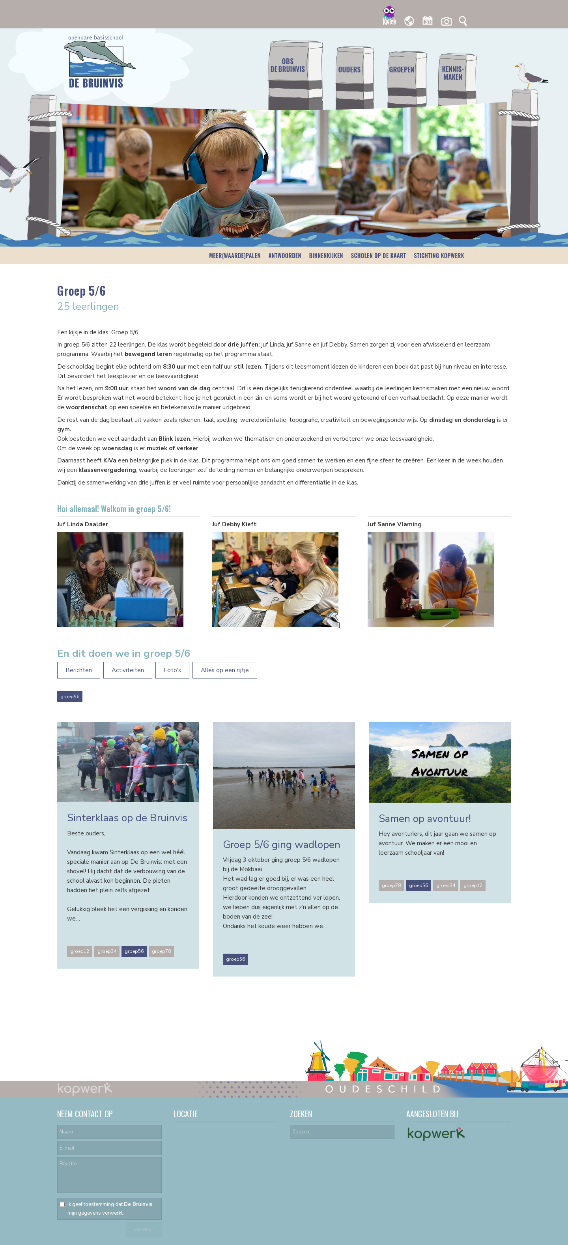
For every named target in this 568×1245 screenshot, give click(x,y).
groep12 (79, 951)
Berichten (78, 670)
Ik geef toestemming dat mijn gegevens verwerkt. (109, 1209)
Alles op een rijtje (225, 670)
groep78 (161, 951)
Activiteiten (128, 670)
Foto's (172, 670)
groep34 (106, 951)
